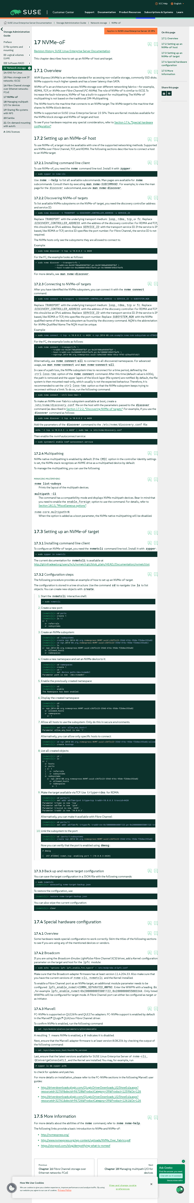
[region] (85, 1187)
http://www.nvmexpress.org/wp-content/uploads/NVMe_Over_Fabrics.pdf (86, 1140)
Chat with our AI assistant (171, 1176)
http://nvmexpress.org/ (55, 1134)
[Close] (151, 1184)
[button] (12, 1188)
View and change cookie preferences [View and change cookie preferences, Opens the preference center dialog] (122, 1187)
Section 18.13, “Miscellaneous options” (62, 505)
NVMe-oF (116, 22)
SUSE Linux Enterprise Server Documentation (30, 22)
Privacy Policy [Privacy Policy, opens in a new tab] (64, 1190)
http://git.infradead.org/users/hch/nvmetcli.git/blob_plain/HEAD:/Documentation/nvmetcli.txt (92, 564)
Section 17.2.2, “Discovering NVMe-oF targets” (94, 409)
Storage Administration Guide (71, 22)
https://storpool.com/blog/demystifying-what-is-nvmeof (75, 1145)
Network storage (99, 22)
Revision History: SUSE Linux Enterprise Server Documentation (72, 51)
